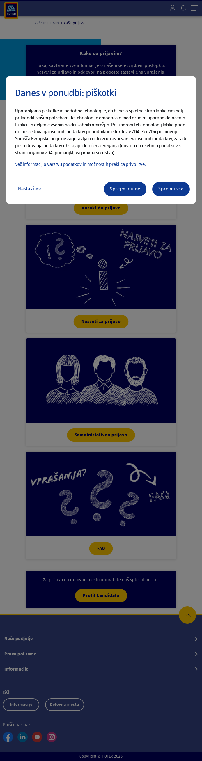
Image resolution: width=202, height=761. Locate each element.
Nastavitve (29, 188)
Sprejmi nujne (125, 189)
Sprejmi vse (171, 189)
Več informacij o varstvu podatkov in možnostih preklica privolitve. (80, 164)
